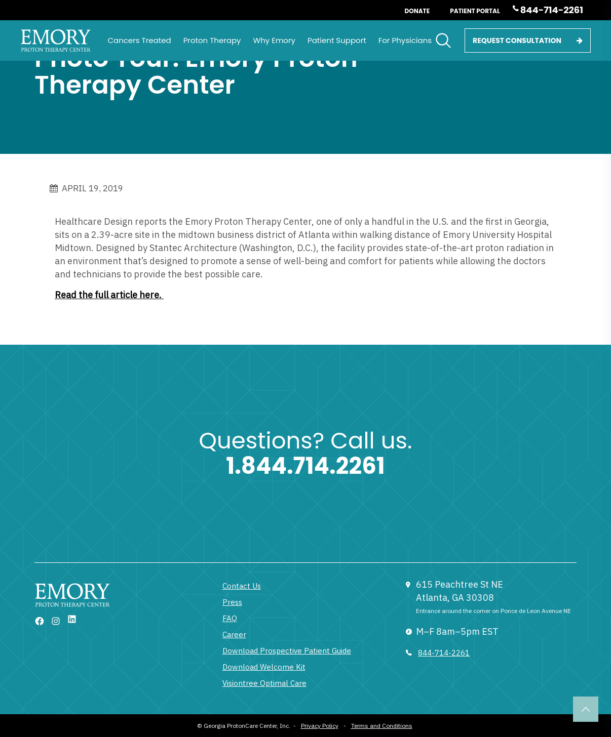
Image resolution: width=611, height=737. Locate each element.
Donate (417, 11)
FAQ (229, 618)
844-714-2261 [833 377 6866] (444, 653)
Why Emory (274, 40)
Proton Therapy (212, 40)
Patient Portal (475, 11)
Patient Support (337, 40)
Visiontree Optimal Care (264, 683)
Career (234, 634)
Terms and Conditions (381, 725)
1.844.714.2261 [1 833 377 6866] (305, 466)
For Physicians (405, 40)
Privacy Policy (319, 725)
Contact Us (241, 586)
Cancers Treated (139, 40)
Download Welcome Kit (264, 667)
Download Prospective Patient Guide (286, 651)
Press (232, 602)
